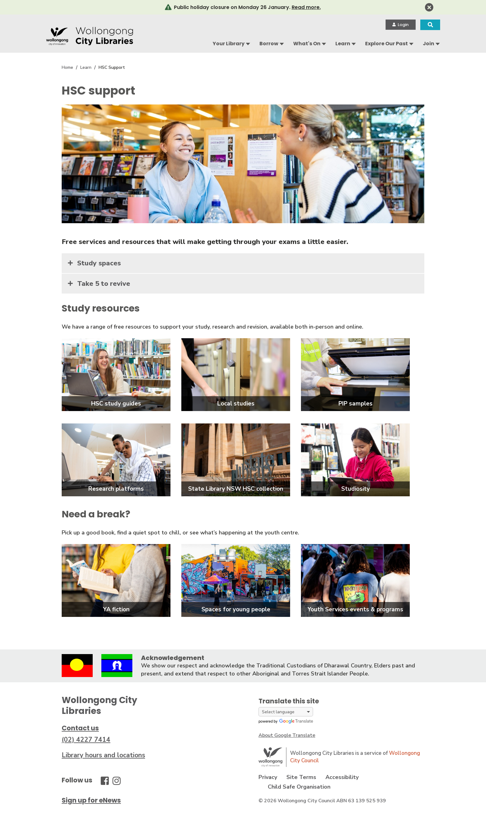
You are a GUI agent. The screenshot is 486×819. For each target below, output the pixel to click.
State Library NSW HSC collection (235, 489)
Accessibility (342, 777)
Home (67, 67)
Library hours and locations (103, 755)
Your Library (229, 43)
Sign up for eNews (91, 800)
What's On (306, 43)
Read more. (306, 7)
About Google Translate (286, 735)
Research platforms (116, 489)
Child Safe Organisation (299, 786)
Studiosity (355, 489)
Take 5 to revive (103, 283)
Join (428, 43)
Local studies (235, 404)
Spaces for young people (235, 609)
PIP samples (355, 404)
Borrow (268, 43)
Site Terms (301, 777)
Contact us (80, 728)
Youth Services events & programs (355, 609)
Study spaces (99, 263)
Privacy (267, 777)
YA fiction (116, 609)
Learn (342, 43)
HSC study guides (116, 404)
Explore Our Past (386, 43)
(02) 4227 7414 (86, 739)
